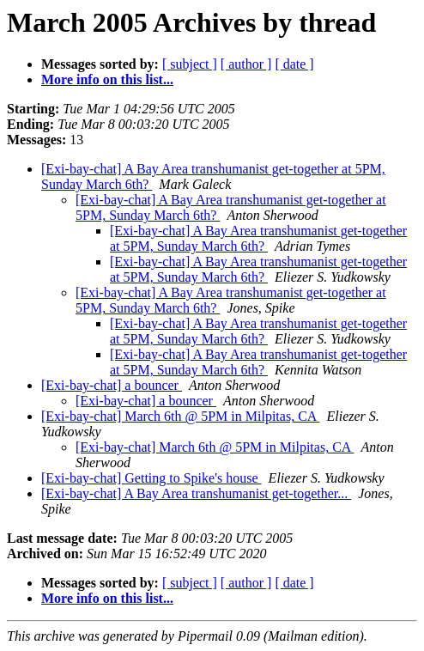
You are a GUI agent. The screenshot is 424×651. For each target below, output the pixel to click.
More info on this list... (107, 79)
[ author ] (246, 64)
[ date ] (294, 64)
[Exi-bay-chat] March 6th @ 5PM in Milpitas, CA (180, 416)
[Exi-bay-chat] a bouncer (111, 385)
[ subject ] (189, 64)
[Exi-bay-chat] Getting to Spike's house (151, 478)
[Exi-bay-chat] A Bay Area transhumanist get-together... (196, 493)
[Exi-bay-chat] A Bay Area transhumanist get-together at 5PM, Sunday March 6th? (258, 238)
